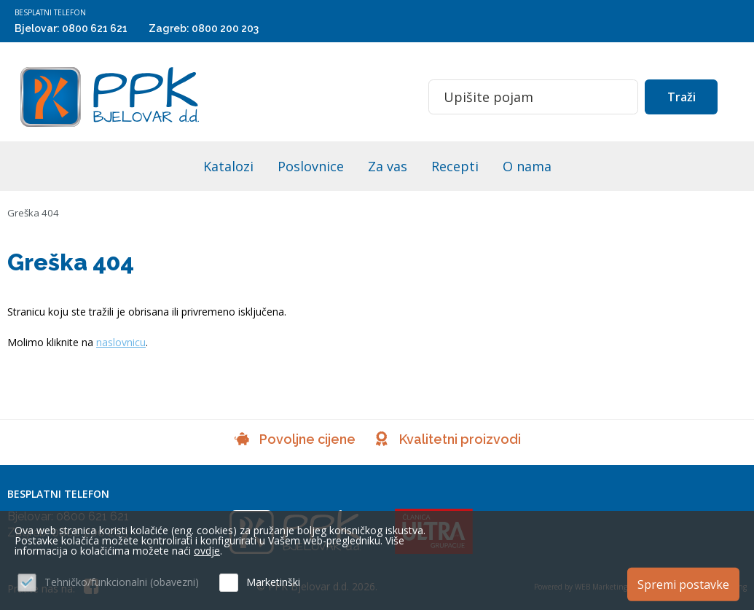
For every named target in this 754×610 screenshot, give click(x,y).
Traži (681, 97)
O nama (527, 166)
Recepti (455, 166)
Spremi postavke (683, 583)
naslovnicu (121, 342)
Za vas (387, 166)
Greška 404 (33, 212)
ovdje (207, 551)
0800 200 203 (225, 28)
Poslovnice (311, 166)
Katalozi (228, 166)
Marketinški (273, 582)
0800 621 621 (94, 28)
